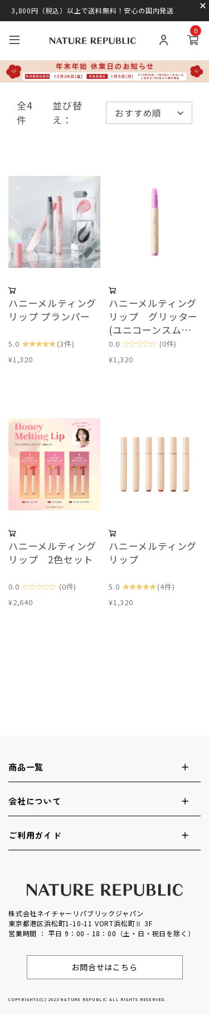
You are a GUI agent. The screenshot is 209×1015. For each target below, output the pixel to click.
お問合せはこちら (104, 967)
